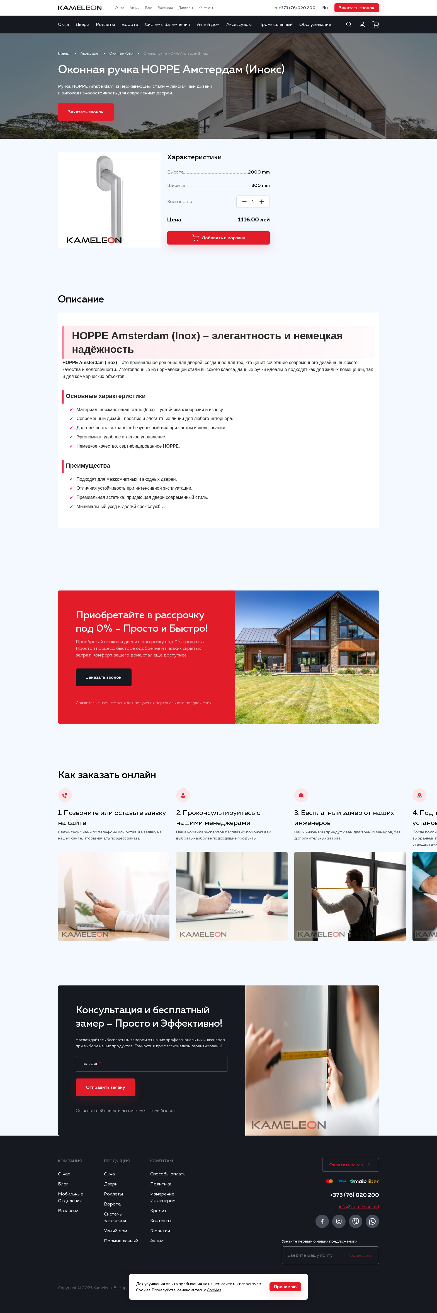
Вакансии (165, 8)
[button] (356, 7)
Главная (64, 53)
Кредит (158, 1210)
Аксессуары (239, 24)
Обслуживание (315, 24)
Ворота (130, 24)
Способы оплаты (168, 1174)
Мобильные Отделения (70, 1197)
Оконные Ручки (121, 53)
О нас (119, 8)
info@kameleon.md (359, 1206)
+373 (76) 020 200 (297, 8)
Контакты (205, 8)
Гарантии (160, 1230)
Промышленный (275, 24)
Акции (135, 8)
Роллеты (105, 24)
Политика (160, 1184)
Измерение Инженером (163, 1197)
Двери (82, 24)
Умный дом (208, 24)
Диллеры (185, 8)
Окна (63, 24)
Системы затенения (115, 1217)
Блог (148, 8)
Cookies (214, 1290)
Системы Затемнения (167, 24)
